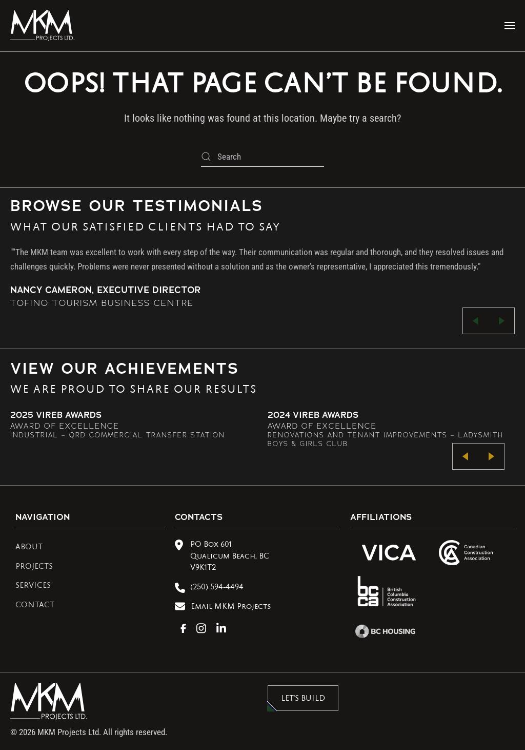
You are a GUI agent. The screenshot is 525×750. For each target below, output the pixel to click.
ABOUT (29, 547)
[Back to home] (42, 26)
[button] (509, 25)
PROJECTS (34, 567)
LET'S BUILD (303, 699)
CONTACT (34, 605)
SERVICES (33, 586)
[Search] (262, 156)
